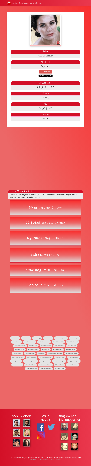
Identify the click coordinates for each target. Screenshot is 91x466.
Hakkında (33, 460)
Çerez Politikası (55, 460)
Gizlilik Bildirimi (44, 460)
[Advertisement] (45, 141)
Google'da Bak (46, 71)
